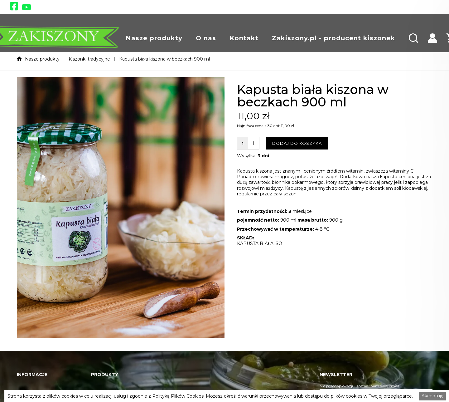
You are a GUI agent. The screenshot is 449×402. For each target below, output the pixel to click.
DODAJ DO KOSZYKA (297, 143)
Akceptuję (432, 396)
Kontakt (243, 38)
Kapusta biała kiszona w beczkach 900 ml (164, 59)
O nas (206, 38)
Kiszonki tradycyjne (89, 59)
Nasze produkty (154, 38)
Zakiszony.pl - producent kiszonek (333, 38)
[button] (154, 38)
